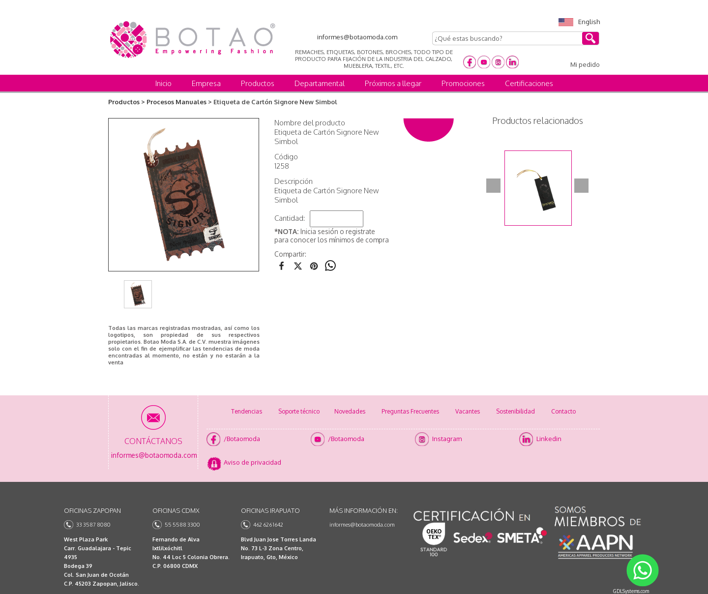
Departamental (320, 83)
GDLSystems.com (631, 591)
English (579, 22)
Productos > (126, 102)
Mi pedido (585, 64)
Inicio (163, 83)
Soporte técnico (299, 411)
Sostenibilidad (515, 411)
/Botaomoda (242, 439)
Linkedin (548, 439)
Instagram (447, 439)
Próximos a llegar (393, 83)
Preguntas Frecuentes (410, 411)
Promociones (463, 83)
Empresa (206, 83)
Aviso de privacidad (252, 462)
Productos (257, 83)
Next (581, 185)
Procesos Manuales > (179, 102)
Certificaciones (529, 83)
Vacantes (467, 411)
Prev (493, 185)
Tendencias (246, 411)
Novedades (349, 411)
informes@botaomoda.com (362, 524)
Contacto (563, 411)
